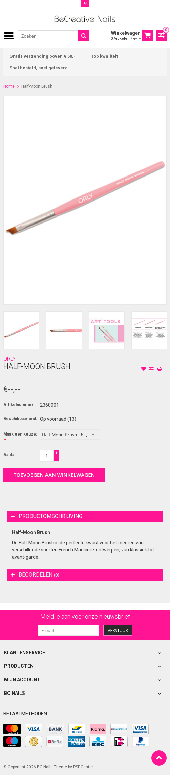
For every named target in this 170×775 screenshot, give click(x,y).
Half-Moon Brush (36, 86)
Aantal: (9, 454)
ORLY (9, 359)
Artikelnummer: (18, 404)
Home (9, 86)
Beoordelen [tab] (35, 574)
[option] (21, 330)
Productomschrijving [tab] (46, 516)
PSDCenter (83, 767)
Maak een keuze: (20, 437)
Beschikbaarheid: (20, 418)
